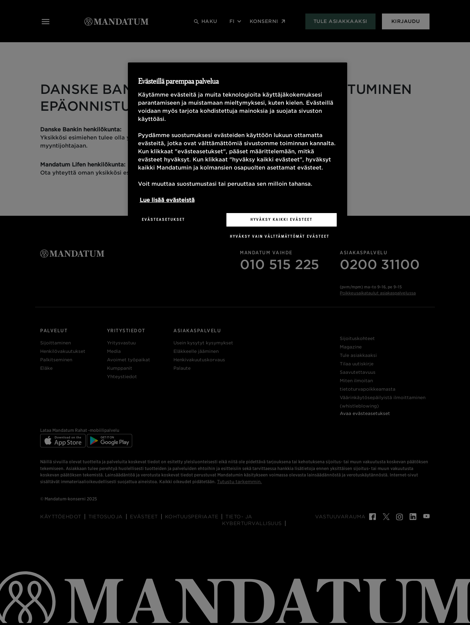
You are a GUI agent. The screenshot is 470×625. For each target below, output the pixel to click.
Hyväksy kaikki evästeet (281, 219)
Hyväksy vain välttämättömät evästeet (279, 236)
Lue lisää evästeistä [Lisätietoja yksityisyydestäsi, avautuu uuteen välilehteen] (167, 200)
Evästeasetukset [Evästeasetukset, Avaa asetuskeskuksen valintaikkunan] (163, 219)
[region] (237, 156)
